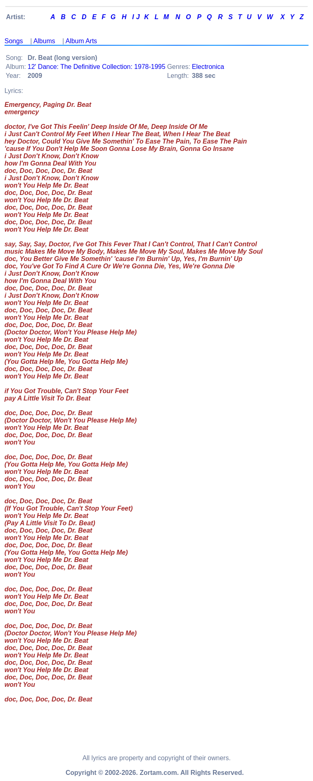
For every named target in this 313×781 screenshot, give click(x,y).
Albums (44, 41)
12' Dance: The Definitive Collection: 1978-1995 (96, 66)
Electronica (208, 66)
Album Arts (81, 41)
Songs (13, 41)
